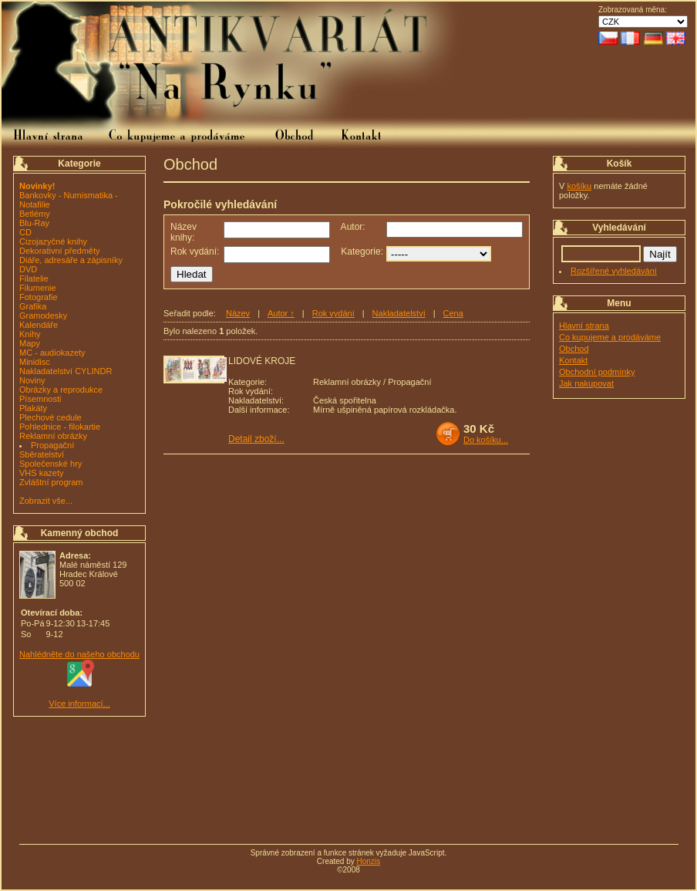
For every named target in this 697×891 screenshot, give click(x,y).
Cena (453, 313)
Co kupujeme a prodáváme (610, 337)
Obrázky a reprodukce (61, 389)
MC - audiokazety (52, 352)
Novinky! (37, 186)
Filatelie (34, 278)
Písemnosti (40, 398)
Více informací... (79, 703)
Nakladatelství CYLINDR (65, 371)
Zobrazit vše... (45, 500)
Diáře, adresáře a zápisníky (71, 260)
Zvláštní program (51, 482)
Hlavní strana (584, 325)
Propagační (52, 445)
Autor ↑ (281, 313)
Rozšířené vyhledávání (614, 270)
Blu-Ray (34, 223)
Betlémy (34, 213)
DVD (28, 269)
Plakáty (33, 408)
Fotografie (38, 297)
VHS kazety (41, 473)
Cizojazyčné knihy (53, 241)
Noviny (32, 380)
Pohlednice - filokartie (59, 426)
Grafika (32, 306)
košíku (579, 186)
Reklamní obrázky (53, 435)
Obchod (574, 348)
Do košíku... (485, 439)
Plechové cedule (50, 417)
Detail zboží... (256, 439)
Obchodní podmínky (597, 371)
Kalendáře (38, 324)
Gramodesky (43, 315)
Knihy (30, 334)
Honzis (369, 861)
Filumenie (37, 287)
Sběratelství (41, 454)
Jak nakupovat (586, 383)
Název (238, 313)
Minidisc (34, 361)
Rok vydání (333, 313)
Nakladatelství (399, 313)
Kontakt (573, 360)
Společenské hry (50, 463)
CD (25, 232)
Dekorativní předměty (59, 250)
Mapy (29, 343)
